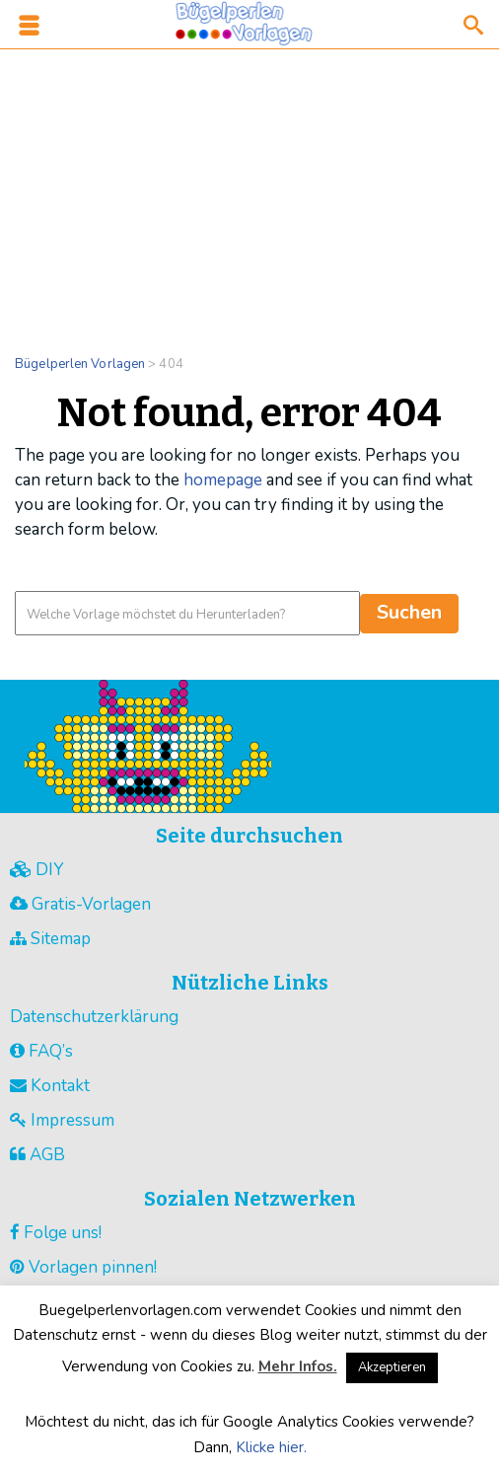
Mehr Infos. (297, 1366)
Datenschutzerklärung (94, 1016)
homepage (222, 480)
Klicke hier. (271, 1447)
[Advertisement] (249, 189)
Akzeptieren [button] (392, 1367)
